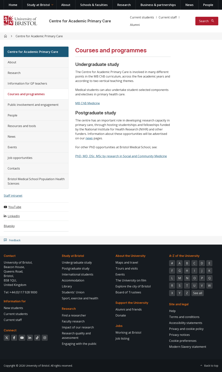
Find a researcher (74, 315)
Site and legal (178, 304)
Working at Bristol (128, 332)
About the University (130, 256)
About (65, 5)
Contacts (14, 168)
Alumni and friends (128, 309)
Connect (10, 330)
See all (197, 293)
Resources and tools (22, 126)
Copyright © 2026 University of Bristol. (27, 365)
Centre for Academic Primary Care (80, 21)
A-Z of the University (184, 256)
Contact (9, 256)
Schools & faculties (94, 5)
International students (77, 274)
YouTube (14, 207)
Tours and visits (126, 268)
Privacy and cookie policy (186, 329)
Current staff (168, 17)
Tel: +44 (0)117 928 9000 (20, 292)
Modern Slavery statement (187, 347)
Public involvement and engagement (33, 105)
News (189, 5)
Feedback (14, 240)
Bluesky (9, 226)
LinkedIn (14, 216)
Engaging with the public (79, 344)
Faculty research (73, 321)
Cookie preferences (182, 341)
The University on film (130, 280)
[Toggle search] (206, 21)
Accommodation (73, 280)
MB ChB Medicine (87, 103)
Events (12, 147)
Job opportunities (20, 158)
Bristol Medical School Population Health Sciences (36, 181)
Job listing (122, 338)
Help (172, 311)
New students (13, 308)
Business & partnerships (158, 5)
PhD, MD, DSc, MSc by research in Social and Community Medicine (121, 156)
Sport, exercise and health (80, 298)
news (89, 138)
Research (124, 5)
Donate (120, 315)
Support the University (131, 303)
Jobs (119, 326)
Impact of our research (78, 327)
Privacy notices (179, 335)
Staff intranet (13, 196)
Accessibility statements (185, 323)
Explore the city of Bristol (133, 286)
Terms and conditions (184, 317)
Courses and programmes (26, 94)
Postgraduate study (75, 268)
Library (67, 286)
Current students (142, 17)
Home (13, 5)
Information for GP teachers (27, 83)
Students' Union (73, 292)
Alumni (135, 25)
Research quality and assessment (76, 335)
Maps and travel (126, 262)
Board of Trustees (128, 292)
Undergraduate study (77, 262)
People (208, 5)
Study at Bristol (38, 5)
